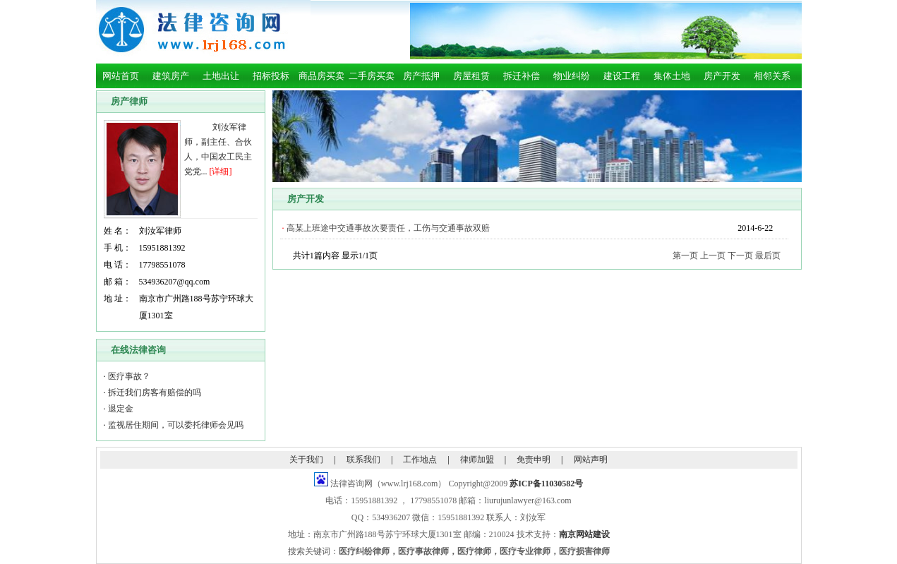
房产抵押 (421, 76)
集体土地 (672, 76)
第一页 (685, 255)
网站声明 (591, 459)
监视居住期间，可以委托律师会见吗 (175, 425)
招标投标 (271, 76)
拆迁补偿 (521, 76)
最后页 (768, 255)
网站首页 (120, 76)
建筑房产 (170, 76)
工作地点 (420, 459)
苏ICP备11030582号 (546, 483)
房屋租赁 (471, 76)
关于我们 (306, 459)
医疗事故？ (129, 376)
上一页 (713, 255)
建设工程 (621, 76)
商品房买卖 (321, 76)
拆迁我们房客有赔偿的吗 (154, 392)
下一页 (740, 255)
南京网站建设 (584, 534)
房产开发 (722, 76)
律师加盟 (477, 459)
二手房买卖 (372, 76)
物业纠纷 (571, 76)
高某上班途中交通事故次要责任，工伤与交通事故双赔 (388, 228)
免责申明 (533, 459)
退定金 (120, 409)
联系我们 (363, 459)
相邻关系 (772, 76)
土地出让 (221, 76)
